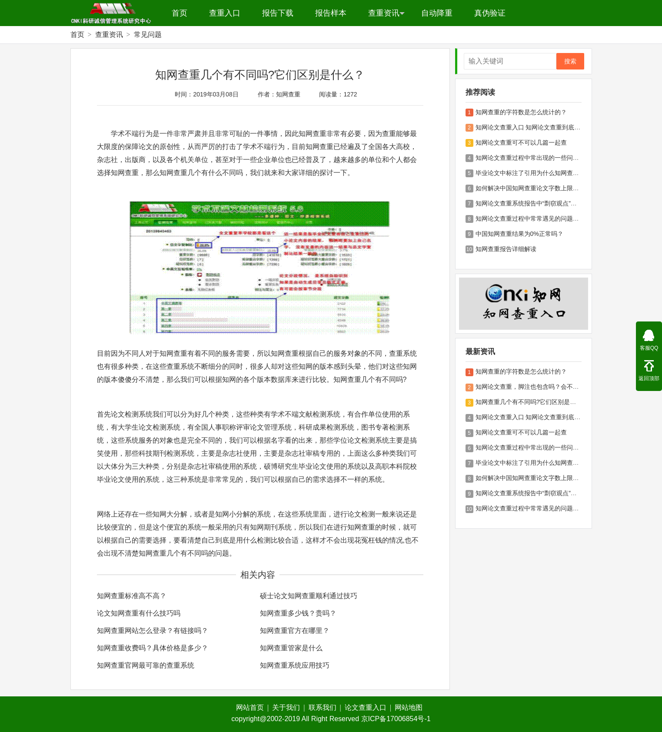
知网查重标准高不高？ (131, 596)
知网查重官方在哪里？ (294, 630)
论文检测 (125, 414)
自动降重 (436, 13)
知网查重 (288, 94)
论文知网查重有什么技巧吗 (138, 613)
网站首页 (252, 707)
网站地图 (408, 707)
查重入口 (224, 13)
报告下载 (277, 13)
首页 (179, 13)
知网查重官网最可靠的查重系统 (145, 665)
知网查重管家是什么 (291, 648)
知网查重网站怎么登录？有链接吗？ (152, 630)
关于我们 (288, 707)
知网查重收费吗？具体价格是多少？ (152, 648)
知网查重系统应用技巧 (294, 665)
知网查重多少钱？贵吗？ (298, 613)
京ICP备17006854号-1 (396, 718)
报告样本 (330, 13)
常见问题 (148, 34)
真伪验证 (490, 13)
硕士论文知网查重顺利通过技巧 (308, 596)
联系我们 (325, 707)
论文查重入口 (368, 707)
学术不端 (125, 133)
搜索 (570, 61)
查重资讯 (386, 13)
